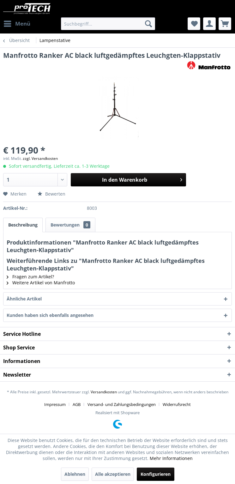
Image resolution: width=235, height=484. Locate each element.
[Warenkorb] (225, 23)
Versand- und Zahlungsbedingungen (121, 404)
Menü (17, 23)
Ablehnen (74, 474)
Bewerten (51, 194)
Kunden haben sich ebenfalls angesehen (50, 315)
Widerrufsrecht (177, 404)
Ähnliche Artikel (24, 299)
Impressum (55, 404)
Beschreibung (23, 225)
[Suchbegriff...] (108, 23)
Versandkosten (104, 392)
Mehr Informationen (171, 458)
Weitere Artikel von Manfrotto (41, 283)
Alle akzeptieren (112, 474)
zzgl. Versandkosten (40, 158)
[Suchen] (148, 23)
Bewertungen (70, 224)
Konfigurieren (156, 474)
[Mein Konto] (209, 23)
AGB (77, 404)
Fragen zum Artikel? (30, 277)
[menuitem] (16, 23)
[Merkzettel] (194, 23)
